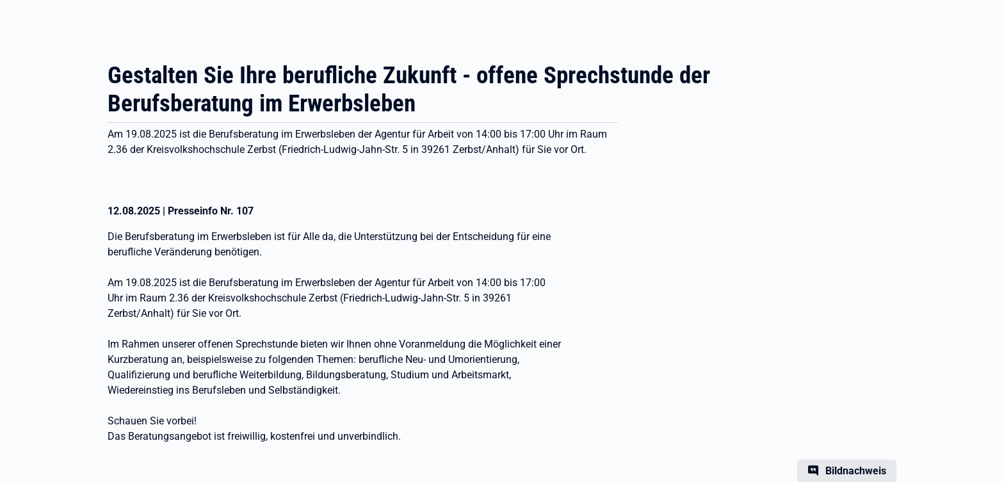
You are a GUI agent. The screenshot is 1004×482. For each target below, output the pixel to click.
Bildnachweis (855, 471)
